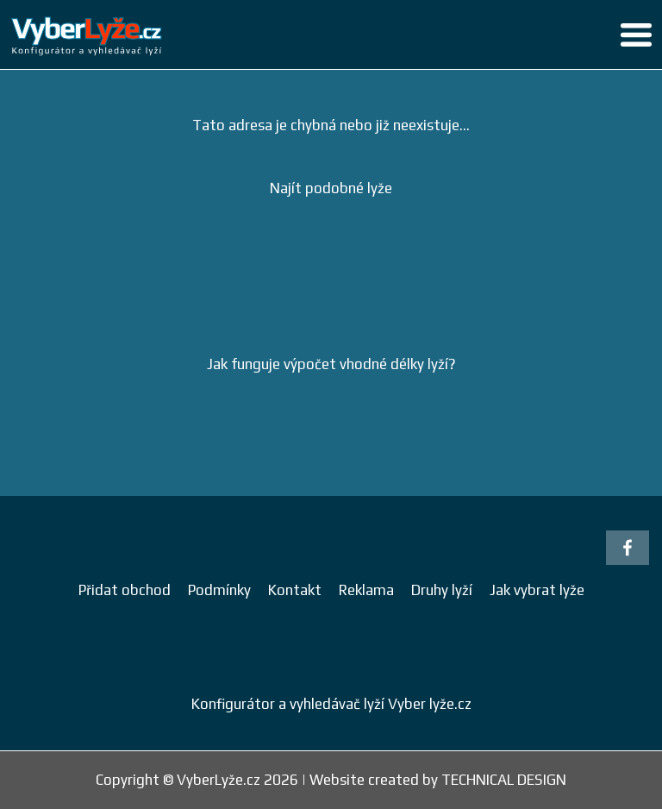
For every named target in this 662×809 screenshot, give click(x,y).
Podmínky (219, 590)
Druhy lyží (441, 590)
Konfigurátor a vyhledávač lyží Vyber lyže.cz (331, 703)
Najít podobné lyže (331, 188)
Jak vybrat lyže (537, 590)
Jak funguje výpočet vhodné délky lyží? (331, 364)
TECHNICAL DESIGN (503, 779)
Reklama (366, 590)
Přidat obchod (124, 590)
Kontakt (295, 590)
